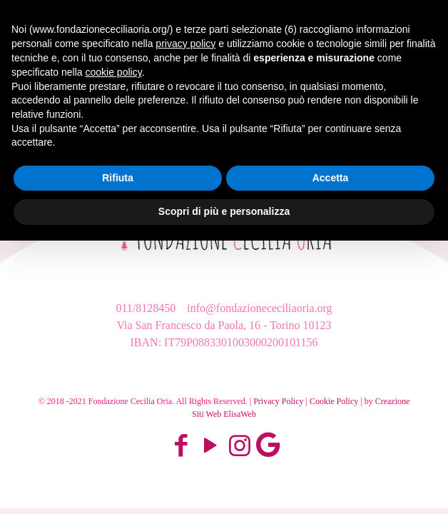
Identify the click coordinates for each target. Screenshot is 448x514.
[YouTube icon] (210, 446)
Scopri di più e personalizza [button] (224, 211)
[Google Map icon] (268, 446)
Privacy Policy (278, 401)
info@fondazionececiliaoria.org (258, 308)
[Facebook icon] (180, 446)
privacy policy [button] (185, 43)
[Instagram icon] (239, 446)
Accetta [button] (330, 177)
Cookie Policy (334, 401)
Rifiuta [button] (117, 177)
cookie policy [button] (114, 72)
